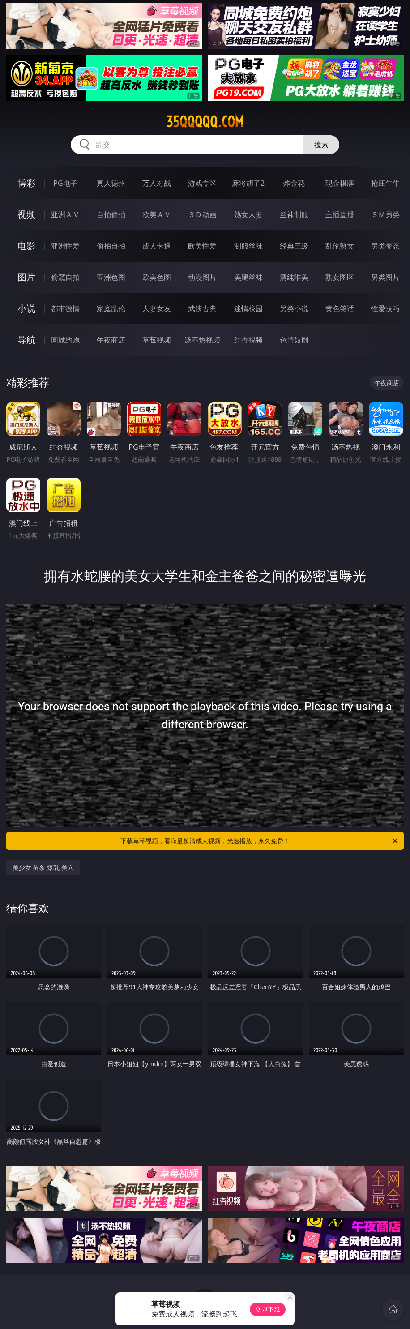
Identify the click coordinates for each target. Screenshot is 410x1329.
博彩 (26, 183)
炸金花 (294, 183)
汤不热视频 (202, 340)
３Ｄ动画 (202, 214)
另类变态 (385, 246)
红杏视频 (248, 340)
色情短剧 (294, 340)
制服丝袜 (248, 246)
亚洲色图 (111, 277)
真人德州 (111, 183)
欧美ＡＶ (156, 214)
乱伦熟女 (339, 246)
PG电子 (65, 183)
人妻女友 (156, 308)
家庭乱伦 (111, 308)
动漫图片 (202, 277)
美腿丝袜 (248, 277)
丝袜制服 (294, 214)
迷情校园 (248, 308)
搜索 (321, 145)
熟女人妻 (248, 214)
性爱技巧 (385, 308)
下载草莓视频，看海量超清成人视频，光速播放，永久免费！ (259, 841)
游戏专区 (202, 183)
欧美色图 (156, 277)
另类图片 (385, 277)
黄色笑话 (339, 308)
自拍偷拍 (111, 214)
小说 (26, 308)
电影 (26, 246)
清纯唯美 (294, 277)
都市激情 (65, 308)
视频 (26, 214)
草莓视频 (156, 340)
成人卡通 (156, 246)
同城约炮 (65, 340)
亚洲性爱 (65, 246)
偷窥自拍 (65, 277)
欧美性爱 (202, 246)
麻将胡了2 (248, 183)
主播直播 (339, 214)
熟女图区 (339, 277)
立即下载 (267, 1309)
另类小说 (294, 308)
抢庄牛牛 (385, 183)
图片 (26, 277)
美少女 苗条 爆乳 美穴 (43, 867)
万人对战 (156, 183)
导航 (26, 340)
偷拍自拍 (111, 246)
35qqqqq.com (204, 122)
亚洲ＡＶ (65, 214)
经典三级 (294, 246)
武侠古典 (202, 308)
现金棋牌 (339, 183)
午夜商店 (111, 340)
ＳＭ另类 (385, 214)
